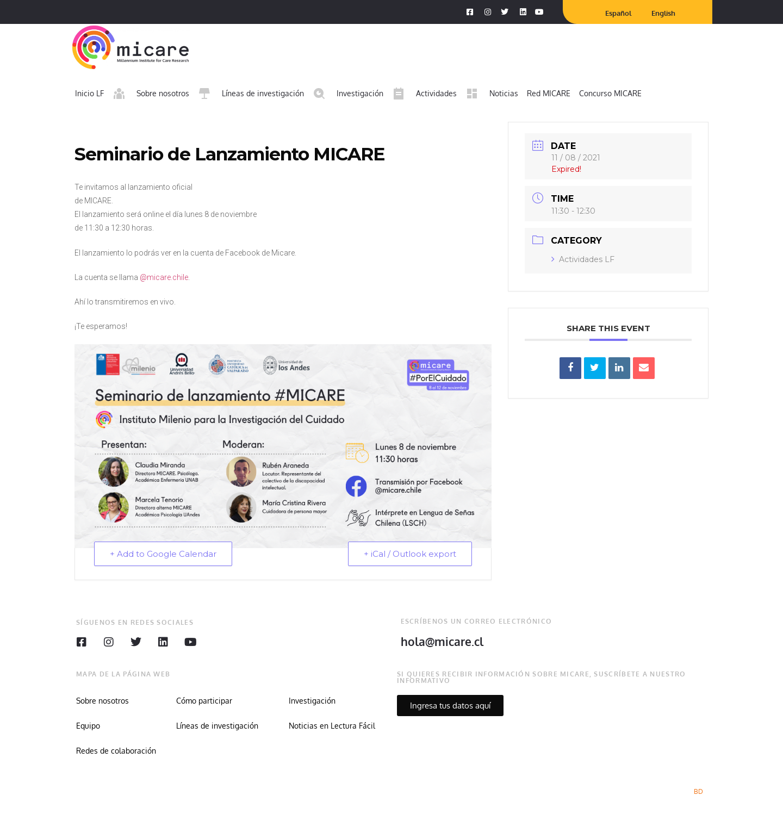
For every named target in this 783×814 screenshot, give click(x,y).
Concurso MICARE (610, 93)
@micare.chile (164, 277)
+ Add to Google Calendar (163, 554)
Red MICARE (548, 93)
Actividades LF (582, 259)
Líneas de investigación (217, 725)
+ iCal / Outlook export (410, 554)
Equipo (88, 725)
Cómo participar (204, 700)
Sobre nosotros (102, 700)
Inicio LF (89, 93)
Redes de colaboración (116, 750)
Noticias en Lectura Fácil (332, 725)
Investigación (312, 700)
